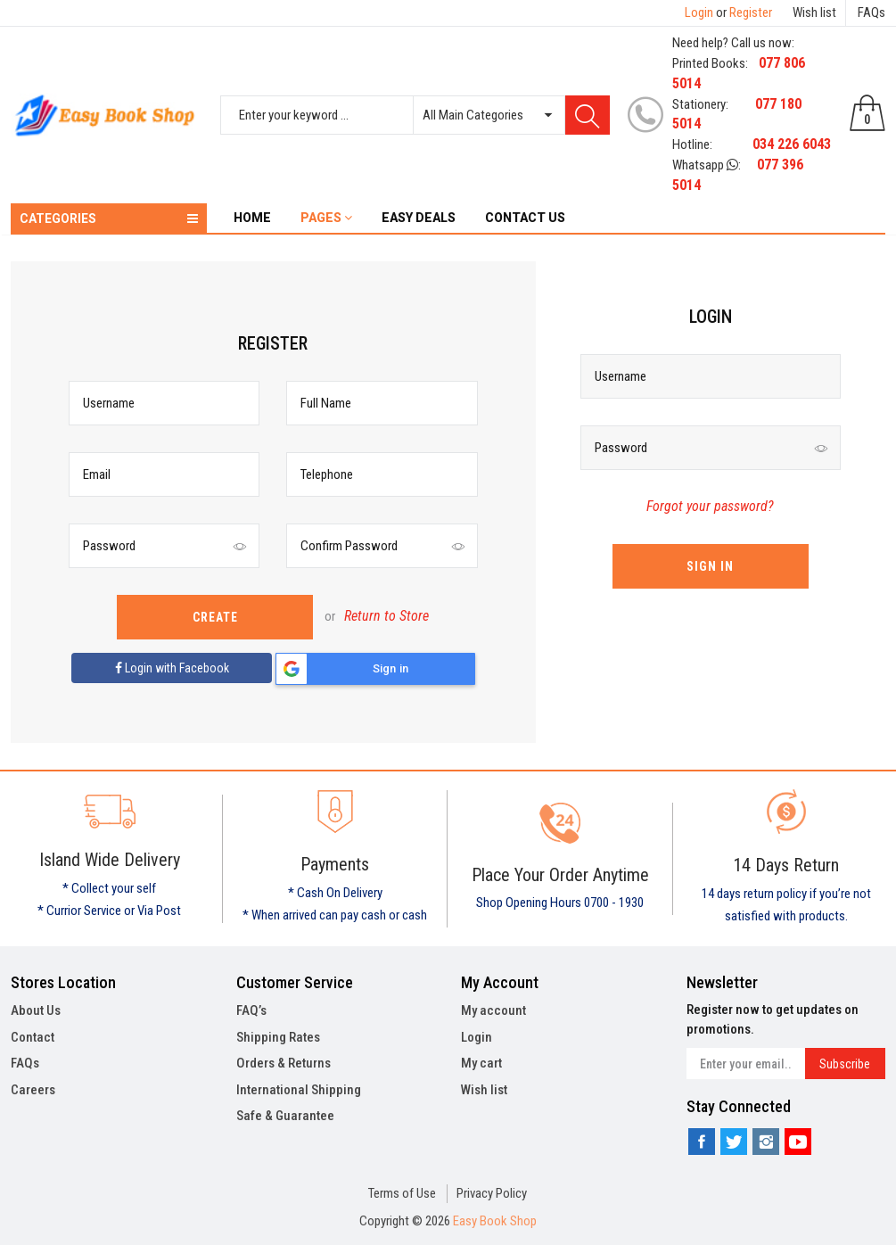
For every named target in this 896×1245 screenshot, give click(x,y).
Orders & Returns (283, 1063)
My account (493, 1010)
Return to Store (386, 615)
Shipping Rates (278, 1037)
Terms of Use (402, 1193)
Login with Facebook (172, 668)
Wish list (814, 12)
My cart (481, 1063)
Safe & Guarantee (285, 1116)
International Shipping (298, 1090)
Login (699, 12)
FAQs (871, 12)
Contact (32, 1037)
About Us (36, 1010)
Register (750, 12)
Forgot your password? (710, 506)
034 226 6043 (791, 144)
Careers (33, 1090)
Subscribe (844, 1064)
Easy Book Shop (495, 1221)
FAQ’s (251, 1010)
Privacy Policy (491, 1193)
